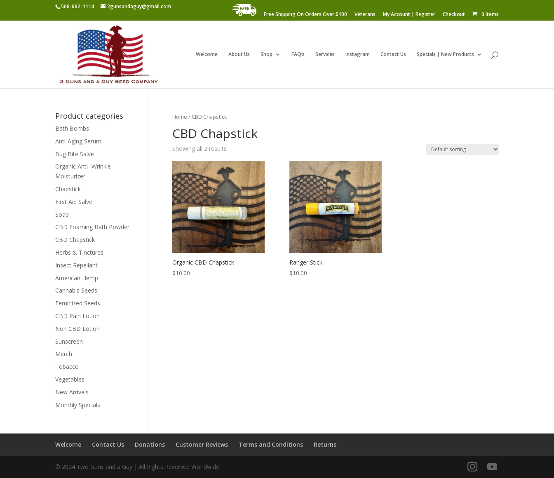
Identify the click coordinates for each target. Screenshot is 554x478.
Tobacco (67, 366)
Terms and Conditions (271, 444)
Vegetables (70, 379)
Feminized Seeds (77, 303)
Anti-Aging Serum (78, 141)
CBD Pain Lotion (77, 316)
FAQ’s (298, 55)
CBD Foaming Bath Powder (92, 227)
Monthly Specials (77, 405)
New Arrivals (72, 392)
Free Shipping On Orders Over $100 (305, 15)
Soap (62, 214)
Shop (266, 55)
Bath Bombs (72, 128)
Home (179, 116)
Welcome (207, 55)
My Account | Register (409, 15)
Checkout (454, 15)
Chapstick (68, 189)
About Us (239, 55)
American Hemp (76, 278)
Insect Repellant (76, 265)
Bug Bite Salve (74, 154)
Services (325, 55)
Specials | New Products (445, 55)
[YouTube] (492, 467)
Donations (150, 444)
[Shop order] (462, 149)
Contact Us (393, 55)
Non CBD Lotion (77, 329)
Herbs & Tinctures (79, 252)
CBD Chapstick (75, 240)
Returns (325, 444)
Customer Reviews (202, 444)
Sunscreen (69, 341)
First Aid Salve (73, 202)
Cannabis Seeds (76, 290)
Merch (63, 354)
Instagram (357, 55)
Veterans (365, 15)
